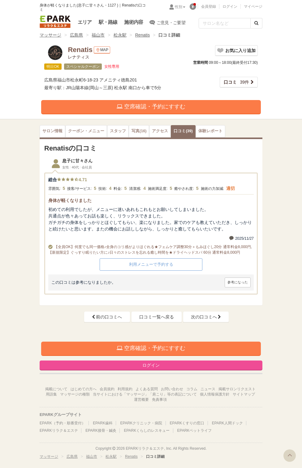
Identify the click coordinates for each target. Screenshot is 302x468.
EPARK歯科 (103, 423)
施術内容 (133, 22)
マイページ (253, 6)
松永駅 (120, 35)
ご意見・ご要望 (167, 22)
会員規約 (107, 389)
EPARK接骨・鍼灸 (100, 430)
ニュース (208, 389)
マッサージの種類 (75, 394)
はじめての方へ (84, 389)
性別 (180, 7)
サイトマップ (244, 394)
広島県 (76, 35)
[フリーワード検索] (225, 23)
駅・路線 (108, 22)
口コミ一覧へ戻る (156, 316)
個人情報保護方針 (215, 394)
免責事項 (159, 399)
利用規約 (125, 389)
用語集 (51, 394)
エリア (85, 22)
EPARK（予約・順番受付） (62, 423)
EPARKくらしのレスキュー (147, 430)
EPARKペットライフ (194, 430)
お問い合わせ (172, 389)
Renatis (142, 35)
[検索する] (256, 23)
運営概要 (141, 399)
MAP (102, 50)
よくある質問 (147, 389)
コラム (191, 389)
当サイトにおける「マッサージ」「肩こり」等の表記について (145, 394)
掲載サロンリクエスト (237, 389)
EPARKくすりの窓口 (187, 423)
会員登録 (208, 6)
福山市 (98, 35)
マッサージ (50, 35)
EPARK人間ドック (227, 423)
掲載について (56, 389)
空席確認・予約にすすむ (151, 106)
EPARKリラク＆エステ (55, 21)
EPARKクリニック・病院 (141, 423)
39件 (236, 82)
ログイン (229, 6)
